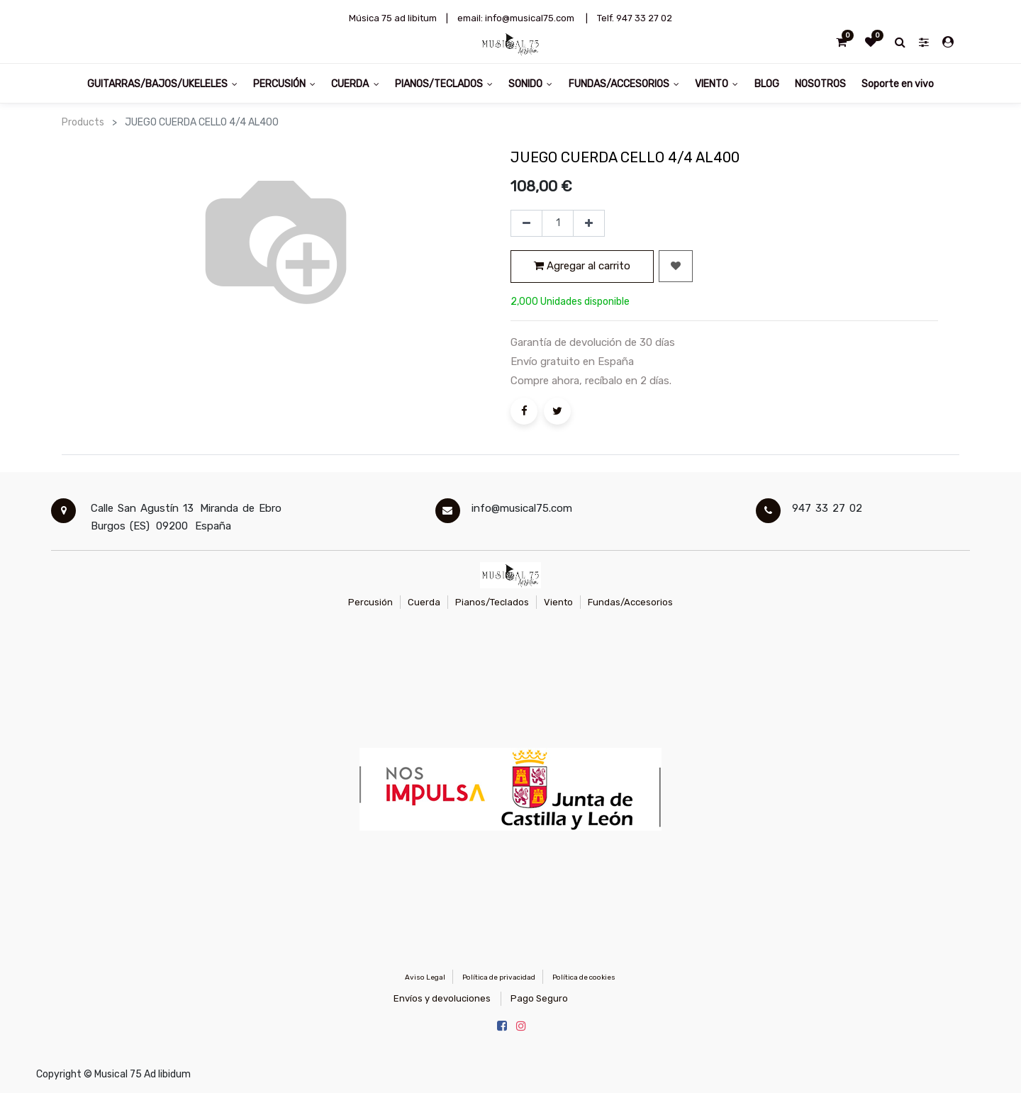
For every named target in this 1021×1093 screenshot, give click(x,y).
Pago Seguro (539, 998)
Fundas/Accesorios (630, 602)
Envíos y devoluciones (442, 998)
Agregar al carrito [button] (582, 265)
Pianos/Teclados (492, 602)
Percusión (370, 602)
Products (83, 122)
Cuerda (424, 602)
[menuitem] (766, 83)
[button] (676, 266)
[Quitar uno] (526, 223)
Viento (558, 602)
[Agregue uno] (589, 223)
